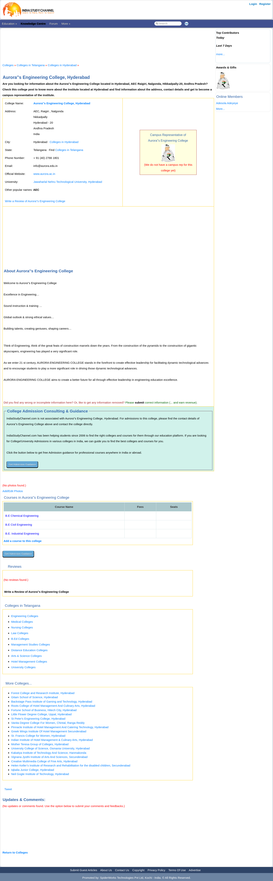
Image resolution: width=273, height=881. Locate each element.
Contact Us (122, 870)
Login (253, 3)
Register (265, 3)
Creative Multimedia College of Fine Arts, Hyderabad (44, 761)
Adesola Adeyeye (227, 103)
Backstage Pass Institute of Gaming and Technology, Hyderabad (51, 701)
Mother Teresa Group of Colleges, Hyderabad (39, 744)
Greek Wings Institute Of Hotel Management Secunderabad (48, 731)
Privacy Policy (156, 870)
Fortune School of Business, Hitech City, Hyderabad (44, 710)
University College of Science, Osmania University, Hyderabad (50, 748)
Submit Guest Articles (83, 870)
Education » (9, 23)
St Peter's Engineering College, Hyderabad (38, 718)
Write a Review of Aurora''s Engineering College (35, 201)
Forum (53, 23)
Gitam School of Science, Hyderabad (34, 697)
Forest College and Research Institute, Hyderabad (43, 693)
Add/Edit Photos (12, 491)
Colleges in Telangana (31, 65)
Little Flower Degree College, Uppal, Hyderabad (41, 714)
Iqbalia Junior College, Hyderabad (32, 769)
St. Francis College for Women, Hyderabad (38, 735)
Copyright (138, 870)
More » (65, 23)
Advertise (195, 870)
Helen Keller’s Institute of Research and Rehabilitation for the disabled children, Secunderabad (70, 765)
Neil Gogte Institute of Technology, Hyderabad (40, 774)
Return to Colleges (15, 852)
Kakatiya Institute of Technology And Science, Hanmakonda (48, 752)
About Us (106, 870)
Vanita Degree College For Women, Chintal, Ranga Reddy (48, 722)
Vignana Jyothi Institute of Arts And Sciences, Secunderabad (49, 757)
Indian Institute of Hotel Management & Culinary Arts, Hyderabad (52, 739)
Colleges (7, 65)
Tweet (8, 789)
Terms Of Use (177, 870)
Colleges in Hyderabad (62, 65)
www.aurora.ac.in (44, 173)
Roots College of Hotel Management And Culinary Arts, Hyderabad (53, 705)
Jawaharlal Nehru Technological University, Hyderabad (67, 181)
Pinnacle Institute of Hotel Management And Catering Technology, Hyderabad (59, 727)
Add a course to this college (23, 541)
